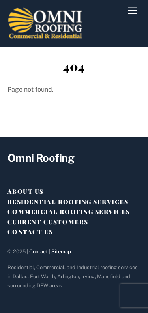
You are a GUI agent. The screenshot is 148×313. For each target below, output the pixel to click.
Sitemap (61, 252)
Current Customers (47, 222)
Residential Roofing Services (68, 202)
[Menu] (133, 11)
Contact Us (30, 232)
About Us (25, 191)
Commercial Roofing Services (68, 212)
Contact (38, 252)
